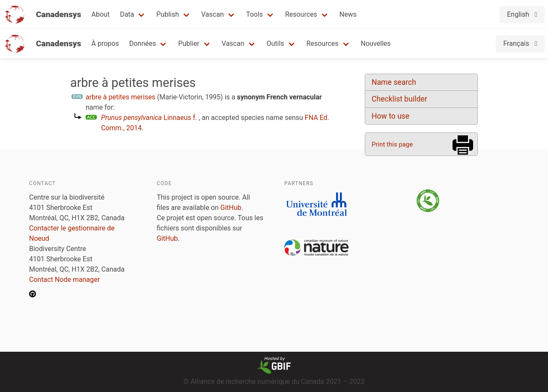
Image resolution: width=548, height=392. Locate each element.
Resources (301, 14)
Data (127, 14)
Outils (275, 43)
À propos (105, 43)
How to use (390, 116)
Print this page (392, 144)
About (101, 14)
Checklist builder (399, 99)
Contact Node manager (64, 279)
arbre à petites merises (120, 97)
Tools (254, 14)
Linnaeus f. (149, 118)
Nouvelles (376, 43)
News (348, 14)
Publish (167, 14)
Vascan (212, 14)
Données (142, 43)
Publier (189, 43)
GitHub (230, 207)
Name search (394, 82)
